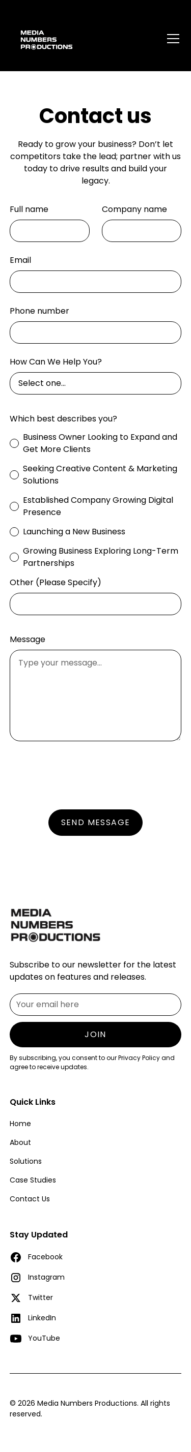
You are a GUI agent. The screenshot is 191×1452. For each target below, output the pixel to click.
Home (20, 1123)
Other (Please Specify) (55, 582)
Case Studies (33, 1180)
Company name (134, 209)
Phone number (39, 311)
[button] (171, 35)
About (20, 1142)
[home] (69, 35)
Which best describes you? (63, 419)
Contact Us (30, 1199)
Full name (29, 209)
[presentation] (87, 773)
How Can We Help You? (56, 362)
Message (27, 639)
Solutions (26, 1161)
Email (20, 260)
